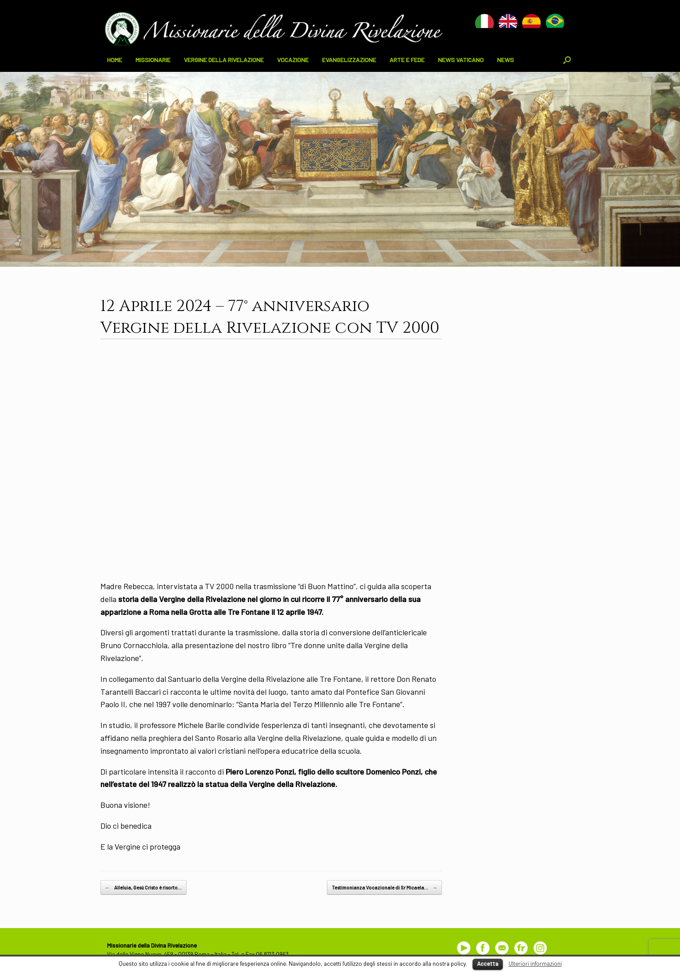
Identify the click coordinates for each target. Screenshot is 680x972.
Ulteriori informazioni (535, 963)
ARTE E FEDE (407, 59)
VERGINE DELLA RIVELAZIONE (224, 59)
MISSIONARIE (153, 59)
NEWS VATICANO (461, 59)
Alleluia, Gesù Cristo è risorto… (143, 887)
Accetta (487, 963)
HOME (114, 59)
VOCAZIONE (293, 59)
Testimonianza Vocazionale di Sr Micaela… (384, 887)
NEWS (505, 59)
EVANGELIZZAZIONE (349, 59)
